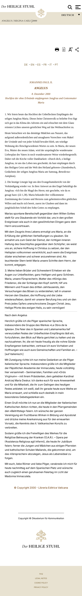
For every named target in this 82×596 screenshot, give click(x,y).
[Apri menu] (78, 7)
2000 (34, 20)
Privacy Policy (41, 587)
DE (26, 64)
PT (56, 64)
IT (51, 64)
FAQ (41, 574)
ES (38, 64)
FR (44, 64)
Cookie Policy (41, 583)
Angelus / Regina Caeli (16, 20)
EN (32, 64)
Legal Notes (41, 578)
